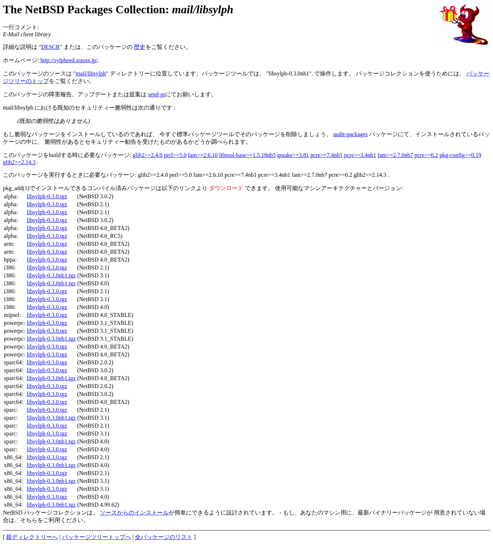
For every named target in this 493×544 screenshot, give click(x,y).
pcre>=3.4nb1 (360, 155)
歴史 (139, 47)
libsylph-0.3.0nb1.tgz (51, 275)
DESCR (50, 47)
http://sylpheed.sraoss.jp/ (68, 60)
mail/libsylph (91, 73)
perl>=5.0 (175, 155)
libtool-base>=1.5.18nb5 (247, 155)
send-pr (156, 94)
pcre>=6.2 (426, 155)
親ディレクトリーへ (32, 537)
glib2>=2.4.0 (147, 155)
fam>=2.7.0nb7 (395, 155)
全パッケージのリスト (163, 537)
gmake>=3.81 (293, 155)
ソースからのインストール (134, 513)
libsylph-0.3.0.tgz (47, 196)
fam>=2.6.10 (203, 155)
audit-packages (350, 134)
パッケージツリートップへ (96, 537)
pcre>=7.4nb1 (326, 155)
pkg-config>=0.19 (460, 155)
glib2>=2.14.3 (19, 162)
